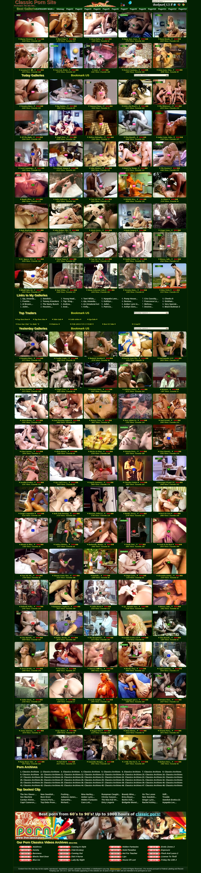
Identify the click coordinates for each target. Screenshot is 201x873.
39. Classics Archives (152, 783)
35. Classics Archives (71, 783)
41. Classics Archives (30, 785)
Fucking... (65, 794)
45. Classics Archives (111, 785)
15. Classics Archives (152, 774)
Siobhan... (169, 301)
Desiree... (128, 301)
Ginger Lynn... (148, 800)
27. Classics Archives (71, 780)
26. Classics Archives (51, 780)
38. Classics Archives (132, 783)
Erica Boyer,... (128, 797)
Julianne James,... (69, 797)
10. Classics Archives (51, 774)
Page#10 (152, 9)
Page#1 (69, 9)
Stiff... (165, 794)
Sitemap (60, 9)
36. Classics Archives (91, 783)
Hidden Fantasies (89, 800)
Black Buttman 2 (172, 307)
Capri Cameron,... (28, 802)
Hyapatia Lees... (111, 299)
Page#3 (87, 9)
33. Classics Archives (30, 783)
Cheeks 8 (169, 299)
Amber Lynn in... (131, 304)
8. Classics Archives (171, 772)
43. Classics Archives (71, 785)
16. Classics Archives (172, 774)
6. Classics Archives (131, 772)
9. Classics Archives (29, 774)
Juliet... (107, 304)
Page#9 (142, 9)
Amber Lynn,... (88, 797)
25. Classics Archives (30, 780)
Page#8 (133, 9)
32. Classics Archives (172, 780)
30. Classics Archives (132, 780)
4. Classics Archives (90, 772)
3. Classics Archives (70, 772)
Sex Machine (26, 797)
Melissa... (148, 304)
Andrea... (67, 304)
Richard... (65, 802)
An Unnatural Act (91, 304)
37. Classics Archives (111, 783)
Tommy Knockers (51, 301)
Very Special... (171, 304)
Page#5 (106, 9)
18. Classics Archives (51, 777)
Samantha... (66, 800)
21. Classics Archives (111, 777)
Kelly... (86, 307)
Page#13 (182, 9)
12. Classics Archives (91, 774)
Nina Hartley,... (88, 794)
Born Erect (46, 797)
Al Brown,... (27, 304)
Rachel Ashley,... (149, 802)
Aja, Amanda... (29, 299)
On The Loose (148, 794)
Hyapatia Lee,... (169, 802)
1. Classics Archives (29, 772)
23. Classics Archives (152, 777)
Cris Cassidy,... (151, 299)
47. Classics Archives (152, 785)
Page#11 (162, 9)
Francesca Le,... (151, 301)
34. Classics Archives (51, 783)
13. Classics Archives (111, 774)
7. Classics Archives (151, 772)
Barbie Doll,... (128, 800)
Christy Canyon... (109, 797)
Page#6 (115, 9)
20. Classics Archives (91, 777)
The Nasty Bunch (51, 304)
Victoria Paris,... (48, 800)
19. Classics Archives (71, 777)
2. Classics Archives (50, 772)
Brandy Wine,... (129, 794)
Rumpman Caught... (110, 794)
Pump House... (130, 299)
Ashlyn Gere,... (131, 307)
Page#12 (172, 9)
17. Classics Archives (30, 777)
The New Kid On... (109, 800)
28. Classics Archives (91, 780)
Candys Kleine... (27, 800)
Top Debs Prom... (49, 802)
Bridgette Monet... (130, 802)
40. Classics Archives (172, 783)
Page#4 (97, 9)
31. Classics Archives (152, 780)
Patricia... (108, 307)
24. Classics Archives (172, 777)
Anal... (66, 307)
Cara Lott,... (86, 802)
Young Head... (69, 299)
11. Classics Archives (71, 774)
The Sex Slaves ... (28, 794)
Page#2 (78, 9)
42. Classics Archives (51, 785)
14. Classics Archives (132, 774)
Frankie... (26, 301)
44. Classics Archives (91, 785)
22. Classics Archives (132, 777)
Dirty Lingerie (107, 802)
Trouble (166, 797)
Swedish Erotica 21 (171, 800)
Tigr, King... (68, 301)
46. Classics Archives (132, 785)
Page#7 (124, 9)
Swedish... (47, 299)
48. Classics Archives (172, 785)
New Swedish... (48, 794)
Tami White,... (89, 299)
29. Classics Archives (111, 780)
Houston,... (48, 307)
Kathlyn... (108, 301)
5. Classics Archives (110, 772)
